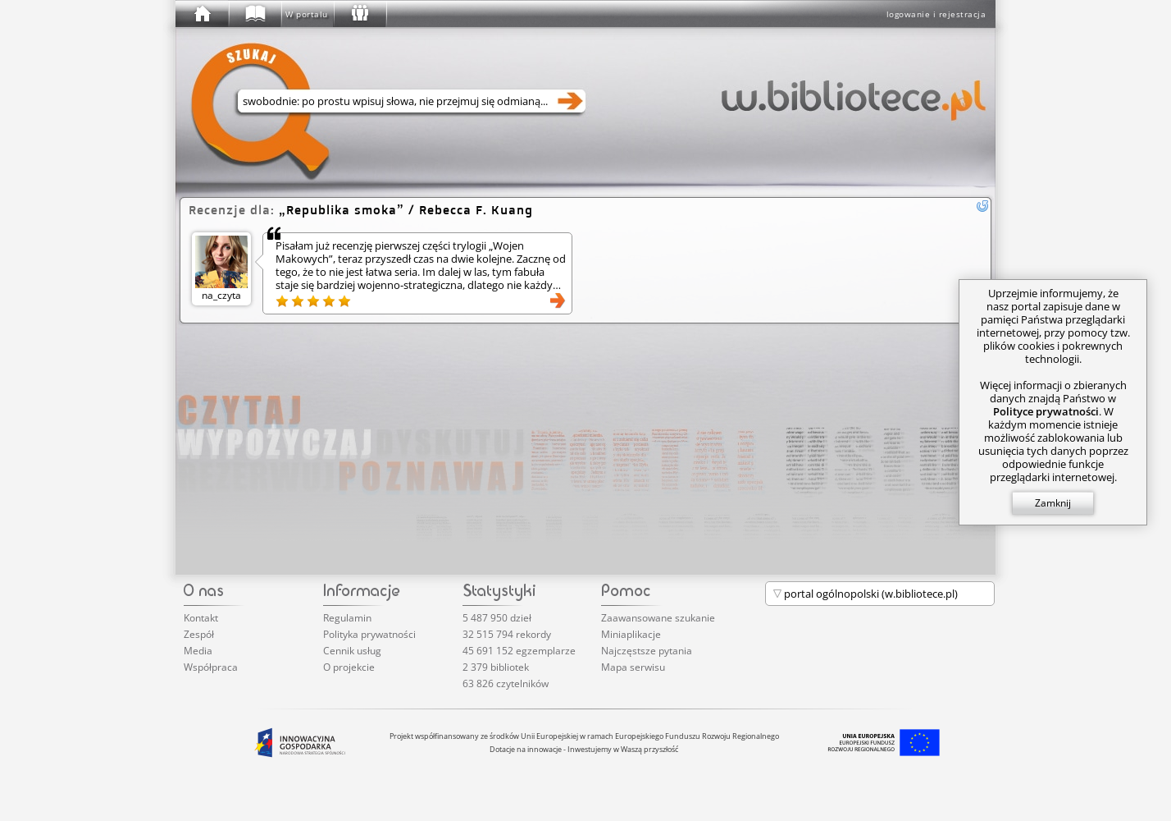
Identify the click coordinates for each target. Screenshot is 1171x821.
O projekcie (349, 667)
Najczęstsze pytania (646, 651)
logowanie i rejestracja (936, 14)
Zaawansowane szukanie (658, 618)
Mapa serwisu (633, 667)
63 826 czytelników (505, 683)
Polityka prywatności (369, 634)
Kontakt (201, 618)
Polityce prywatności (1046, 411)
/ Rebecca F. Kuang (406, 210)
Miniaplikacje (631, 634)
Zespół (199, 634)
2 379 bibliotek (495, 667)
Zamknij (1053, 503)
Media (198, 651)
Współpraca (211, 667)
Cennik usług (352, 651)
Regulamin (347, 618)
